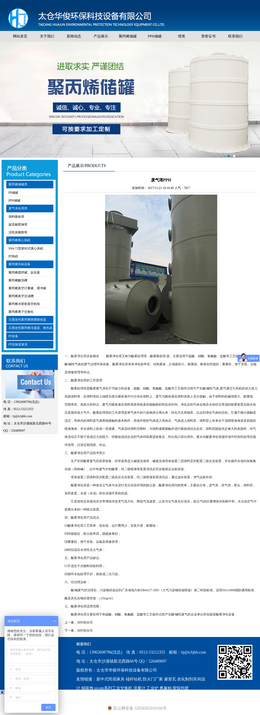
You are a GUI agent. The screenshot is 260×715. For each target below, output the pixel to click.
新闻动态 (74, 36)
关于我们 (47, 36)
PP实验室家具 (18, 344)
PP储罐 (13, 192)
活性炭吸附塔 (18, 232)
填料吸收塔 (16, 216)
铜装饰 (87, 688)
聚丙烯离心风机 (19, 240)
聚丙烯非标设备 (19, 264)
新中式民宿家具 (110, 679)
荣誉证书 (208, 36)
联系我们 (235, 36)
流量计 (139, 688)
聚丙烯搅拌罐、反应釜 (24, 272)
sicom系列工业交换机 (113, 688)
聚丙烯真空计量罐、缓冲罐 (27, 288)
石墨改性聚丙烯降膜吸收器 (27, 319)
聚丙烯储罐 (128, 36)
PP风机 (13, 256)
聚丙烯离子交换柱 (21, 311)
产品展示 (101, 36)
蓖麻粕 (166, 688)
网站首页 (20, 36)
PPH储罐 (154, 36)
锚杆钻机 (134, 679)
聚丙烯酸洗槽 (18, 280)
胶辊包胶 (181, 688)
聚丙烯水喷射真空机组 (24, 304)
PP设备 (13, 336)
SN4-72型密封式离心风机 (26, 248)
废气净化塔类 (18, 208)
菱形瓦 (170, 679)
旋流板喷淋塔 (18, 224)
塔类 (181, 36)
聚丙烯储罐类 (18, 184)
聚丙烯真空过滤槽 (21, 296)
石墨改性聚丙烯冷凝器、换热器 (30, 328)
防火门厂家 (153, 679)
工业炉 (152, 688)
